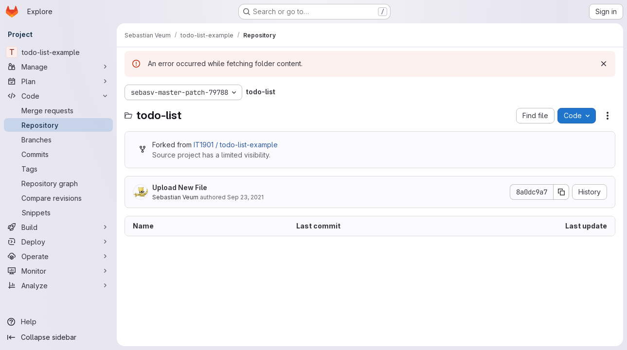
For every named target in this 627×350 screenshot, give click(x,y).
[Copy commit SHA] (561, 192)
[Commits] (58, 154)
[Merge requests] (58, 110)
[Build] (58, 227)
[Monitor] (58, 271)
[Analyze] (58, 285)
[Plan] (58, 81)
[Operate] (58, 256)
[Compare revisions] (58, 198)
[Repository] (58, 125)
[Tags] (58, 168)
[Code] (58, 96)
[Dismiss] (603, 64)
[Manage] (58, 66)
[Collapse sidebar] (58, 337)
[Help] (58, 322)
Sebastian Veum (175, 197)
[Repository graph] (58, 183)
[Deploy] (58, 241)
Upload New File (179, 187)
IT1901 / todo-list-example (236, 144)
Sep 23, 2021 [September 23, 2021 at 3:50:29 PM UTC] (245, 197)
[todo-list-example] (58, 52)
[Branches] (58, 139)
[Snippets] (58, 212)
